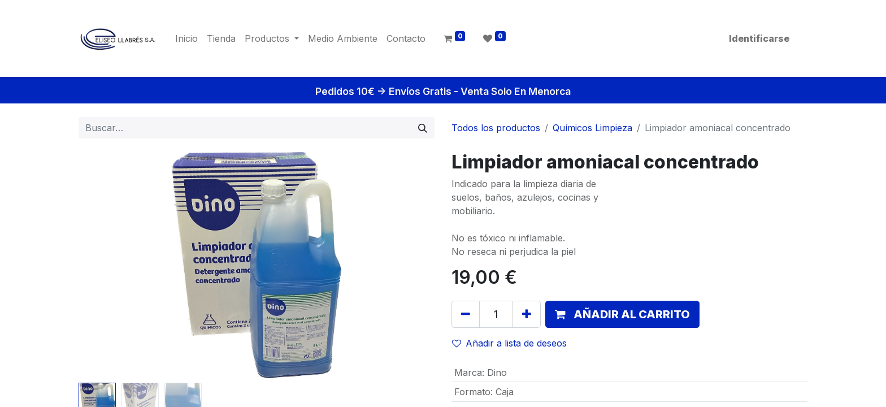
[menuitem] (186, 38)
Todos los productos (495, 127)
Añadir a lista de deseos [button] (509, 343)
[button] (622, 314)
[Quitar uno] (465, 314)
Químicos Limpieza (592, 127)
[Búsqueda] (423, 127)
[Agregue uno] (527, 314)
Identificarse (759, 38)
